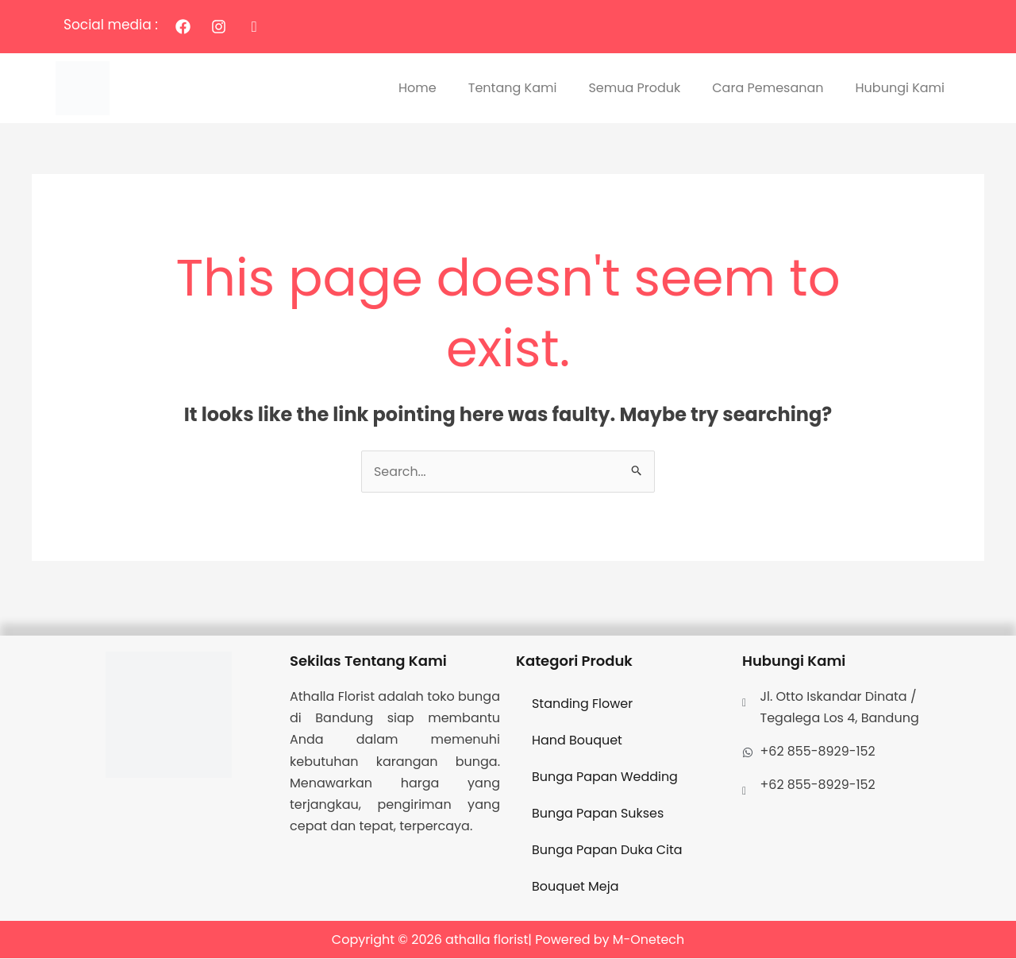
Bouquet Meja (575, 886)
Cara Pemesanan (767, 88)
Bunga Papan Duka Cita (607, 850)
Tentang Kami (512, 88)
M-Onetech (649, 939)
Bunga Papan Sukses (598, 813)
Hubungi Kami (900, 88)
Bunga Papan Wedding (605, 777)
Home (417, 88)
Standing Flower (582, 703)
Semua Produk (634, 88)
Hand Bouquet (577, 740)
